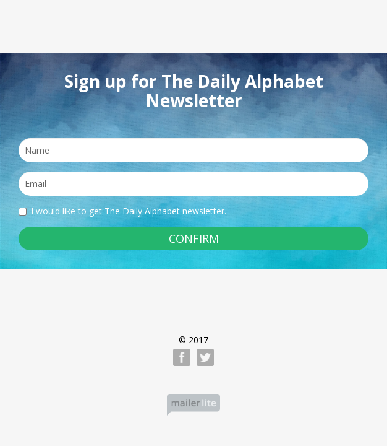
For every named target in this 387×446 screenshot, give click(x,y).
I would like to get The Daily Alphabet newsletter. (122, 211)
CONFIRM (194, 238)
